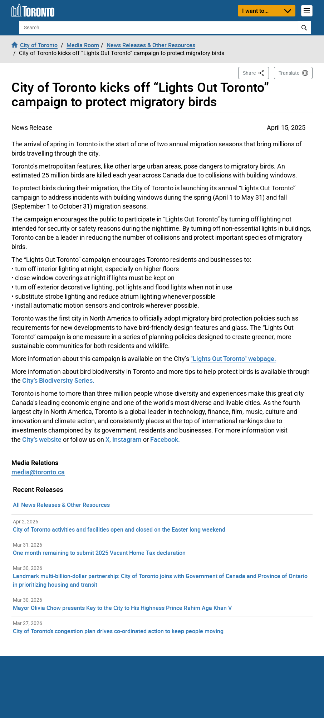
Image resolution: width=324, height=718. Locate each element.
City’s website (42, 439)
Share (256, 72)
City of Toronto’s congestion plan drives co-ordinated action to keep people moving (118, 631)
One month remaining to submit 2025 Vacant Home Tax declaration (99, 553)
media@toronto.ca (38, 472)
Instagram (127, 439)
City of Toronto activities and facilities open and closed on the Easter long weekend (119, 529)
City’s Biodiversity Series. (58, 380)
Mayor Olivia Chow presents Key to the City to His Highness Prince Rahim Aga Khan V (122, 608)
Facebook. (165, 439)
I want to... (255, 11)
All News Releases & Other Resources (61, 505)
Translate (289, 73)
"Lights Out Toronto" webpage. (233, 358)
